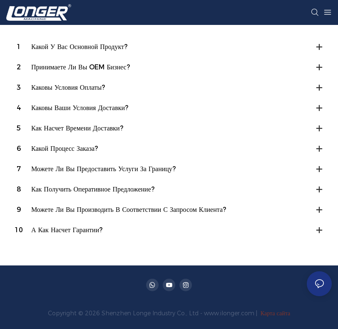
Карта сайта (274, 313)
